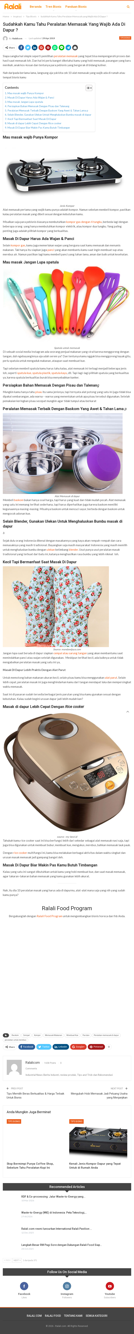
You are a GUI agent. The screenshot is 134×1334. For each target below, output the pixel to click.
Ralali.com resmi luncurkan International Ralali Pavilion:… (56, 1228)
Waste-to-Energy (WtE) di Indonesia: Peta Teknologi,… (54, 1212)
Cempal (26, 1035)
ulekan (51, 549)
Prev (7, 1260)
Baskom (15, 1035)
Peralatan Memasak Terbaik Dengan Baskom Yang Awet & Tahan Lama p (47, 110)
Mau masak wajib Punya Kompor (26, 93)
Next (17, 1260)
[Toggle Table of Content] (87, 88)
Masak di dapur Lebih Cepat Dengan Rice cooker (34, 123)
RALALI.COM (34, 1315)
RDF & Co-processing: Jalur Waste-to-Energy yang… (53, 1196)
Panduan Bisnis (76, 6)
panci (51, 249)
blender (73, 549)
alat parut (111, 677)
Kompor (37, 1035)
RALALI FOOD (53, 1315)
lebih (94, 6)
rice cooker (20, 852)
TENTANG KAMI (73, 1315)
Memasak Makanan (53, 1035)
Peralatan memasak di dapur (106, 1035)
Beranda (36, 6)
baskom (18, 500)
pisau (38, 392)
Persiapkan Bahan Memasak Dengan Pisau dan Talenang (38, 106)
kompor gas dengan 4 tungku (84, 221)
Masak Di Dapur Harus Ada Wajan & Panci (30, 97)
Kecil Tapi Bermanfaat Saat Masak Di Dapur (31, 118)
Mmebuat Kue (72, 1035)
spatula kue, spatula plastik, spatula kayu (42, 373)
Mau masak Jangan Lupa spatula (25, 101)
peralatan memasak (66, 56)
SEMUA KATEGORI (96, 1315)
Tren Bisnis (53, 6)
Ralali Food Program (49, 916)
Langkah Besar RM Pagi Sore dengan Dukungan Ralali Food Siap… (61, 1244)
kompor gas (18, 245)
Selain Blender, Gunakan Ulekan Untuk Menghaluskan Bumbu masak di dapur (49, 114)
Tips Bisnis (125, 38)
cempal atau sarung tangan (70, 653)
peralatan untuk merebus (15, 1040)
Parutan (86, 1035)
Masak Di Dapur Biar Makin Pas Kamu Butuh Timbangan (38, 127)
